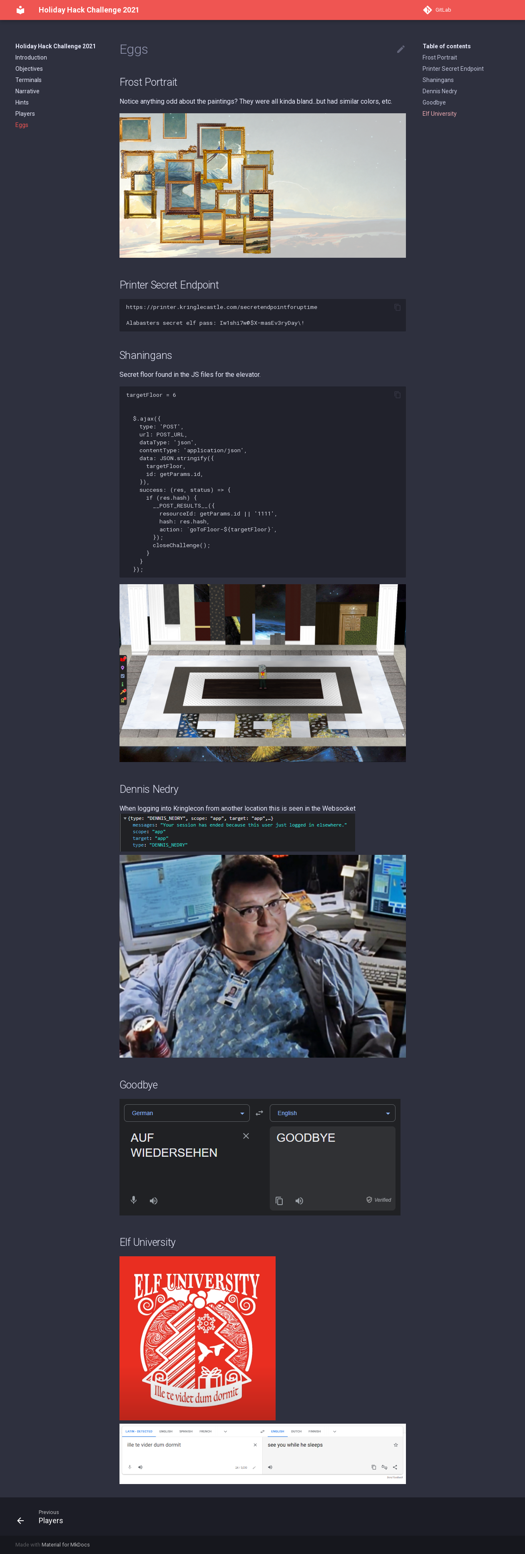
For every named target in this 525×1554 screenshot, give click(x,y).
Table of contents (447, 46)
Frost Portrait (440, 57)
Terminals (28, 80)
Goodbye (434, 102)
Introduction (31, 57)
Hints (22, 102)
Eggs (21, 125)
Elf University (440, 113)
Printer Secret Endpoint (453, 68)
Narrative (27, 91)
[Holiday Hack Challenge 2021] (20, 10)
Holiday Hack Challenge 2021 (55, 46)
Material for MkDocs (66, 1545)
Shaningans (438, 80)
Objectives (29, 68)
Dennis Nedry (440, 91)
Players (25, 113)
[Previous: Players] (43, 1516)
